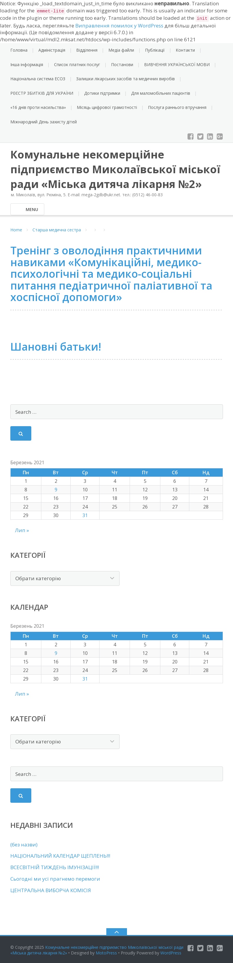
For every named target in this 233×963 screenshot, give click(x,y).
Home (16, 230)
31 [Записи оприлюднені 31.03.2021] (85, 515)
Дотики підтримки (102, 93)
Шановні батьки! (55, 346)
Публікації (155, 50)
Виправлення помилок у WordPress (119, 25)
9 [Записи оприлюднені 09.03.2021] (56, 489)
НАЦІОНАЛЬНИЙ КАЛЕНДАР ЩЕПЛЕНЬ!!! (60, 855)
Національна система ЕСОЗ (37, 78)
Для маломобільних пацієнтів (160, 93)
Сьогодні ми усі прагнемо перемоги (55, 878)
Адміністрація (51, 50)
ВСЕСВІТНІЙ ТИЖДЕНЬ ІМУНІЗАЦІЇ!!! (54, 867)
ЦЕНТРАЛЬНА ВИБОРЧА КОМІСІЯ (50, 890)
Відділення (86, 50)
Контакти (185, 50)
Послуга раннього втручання (177, 107)
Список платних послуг (77, 64)
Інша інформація (26, 64)
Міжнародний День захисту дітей (43, 122)
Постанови (122, 64)
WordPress (170, 953)
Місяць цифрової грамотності (107, 107)
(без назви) (24, 844)
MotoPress (106, 953)
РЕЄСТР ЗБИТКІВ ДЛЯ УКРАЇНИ (41, 93)
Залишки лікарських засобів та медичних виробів (125, 78)
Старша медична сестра (56, 230)
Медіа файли (121, 50)
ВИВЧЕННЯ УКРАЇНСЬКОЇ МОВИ (177, 64)
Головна (18, 50)
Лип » (22, 530)
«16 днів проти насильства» (38, 107)
